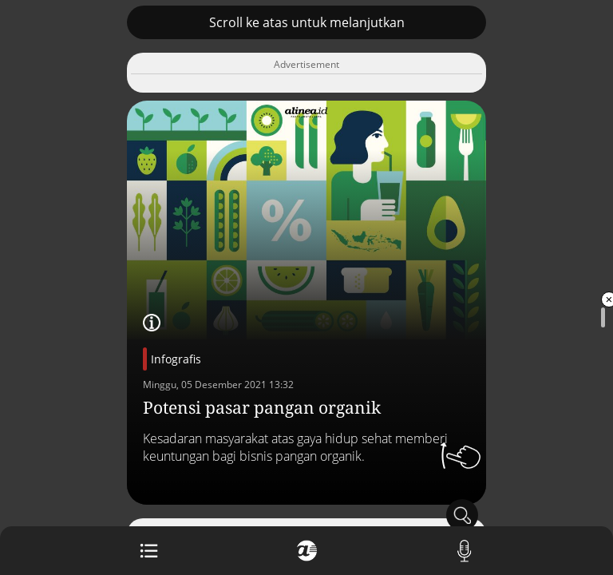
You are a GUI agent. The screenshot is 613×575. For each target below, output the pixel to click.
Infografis (176, 359)
